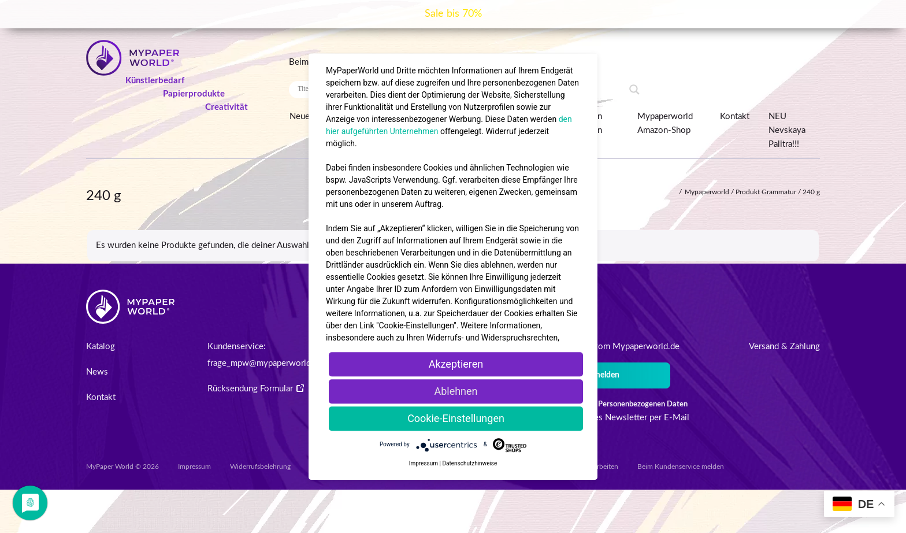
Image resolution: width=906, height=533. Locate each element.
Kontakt (734, 116)
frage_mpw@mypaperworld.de (264, 363)
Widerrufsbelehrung (260, 466)
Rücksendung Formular (255, 388)
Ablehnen (455, 391)
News (97, 372)
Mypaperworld (707, 191)
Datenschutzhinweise (469, 463)
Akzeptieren (456, 364)
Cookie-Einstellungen (455, 418)
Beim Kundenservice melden (680, 466)
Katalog (100, 346)
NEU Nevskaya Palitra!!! (786, 130)
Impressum (194, 466)
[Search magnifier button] (634, 90)
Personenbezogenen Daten (643, 404)
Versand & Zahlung (784, 346)
